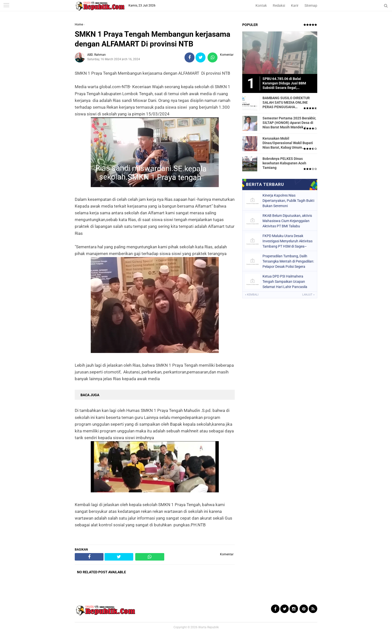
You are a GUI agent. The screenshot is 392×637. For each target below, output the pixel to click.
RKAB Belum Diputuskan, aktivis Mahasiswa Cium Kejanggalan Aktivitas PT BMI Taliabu (287, 221)
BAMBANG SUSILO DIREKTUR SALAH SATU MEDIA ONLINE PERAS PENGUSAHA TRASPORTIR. (286, 102)
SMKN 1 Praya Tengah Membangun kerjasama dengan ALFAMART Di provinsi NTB (152, 39)
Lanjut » (308, 294)
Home (79, 24)
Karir (294, 5)
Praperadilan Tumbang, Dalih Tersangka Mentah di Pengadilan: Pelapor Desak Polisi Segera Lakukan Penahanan (288, 261)
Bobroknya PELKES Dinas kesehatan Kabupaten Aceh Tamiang (284, 163)
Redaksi (279, 5)
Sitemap (310, 5)
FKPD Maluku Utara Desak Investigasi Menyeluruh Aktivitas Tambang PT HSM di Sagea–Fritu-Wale (287, 241)
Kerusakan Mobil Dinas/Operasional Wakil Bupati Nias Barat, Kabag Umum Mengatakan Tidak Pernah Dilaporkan (287, 143)
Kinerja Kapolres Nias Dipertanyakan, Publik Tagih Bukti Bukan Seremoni (288, 200)
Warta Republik (208, 627)
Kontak (261, 5)
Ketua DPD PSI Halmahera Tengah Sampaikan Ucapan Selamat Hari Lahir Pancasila (284, 281)
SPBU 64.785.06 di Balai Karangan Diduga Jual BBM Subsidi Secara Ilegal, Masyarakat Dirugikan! (284, 83)
